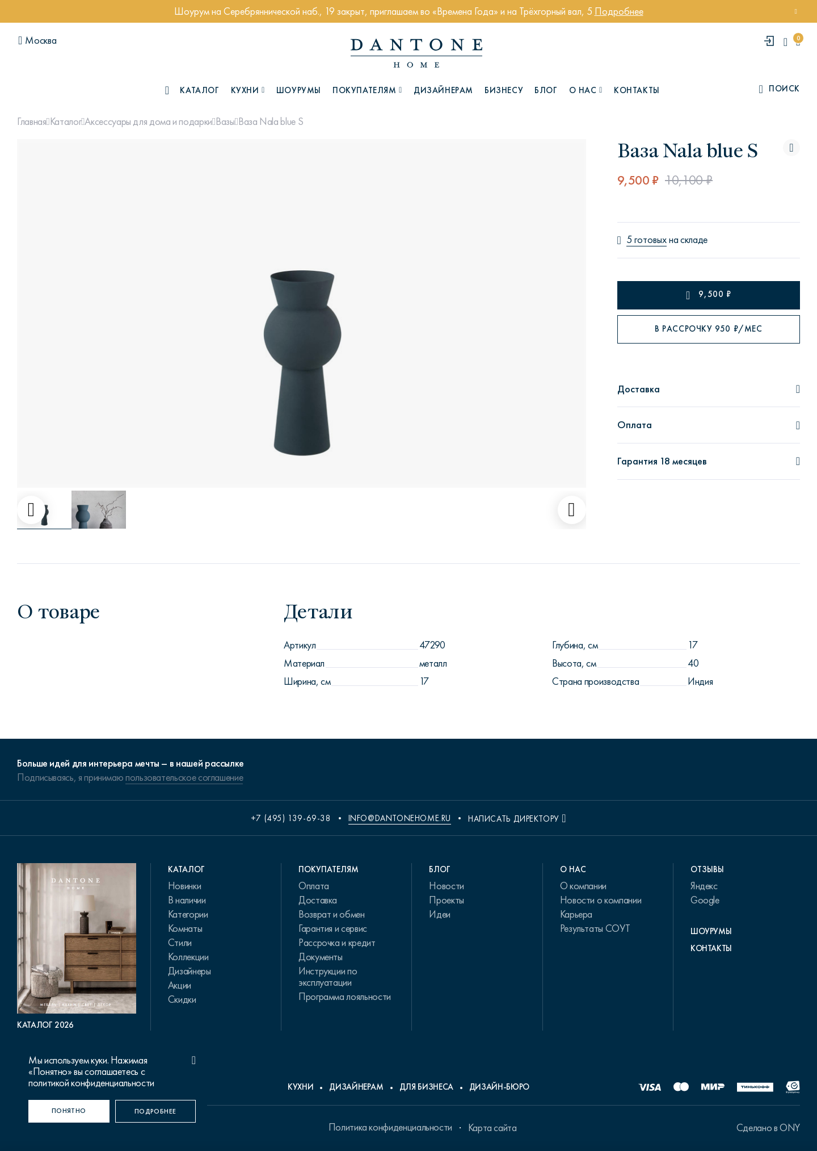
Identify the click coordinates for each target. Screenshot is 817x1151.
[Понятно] (69, 1111)
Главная (31, 121)
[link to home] (416, 53)
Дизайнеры (189, 971)
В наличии (187, 900)
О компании (583, 885)
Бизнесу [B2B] (504, 90)
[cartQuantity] (798, 42)
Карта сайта (492, 1127)
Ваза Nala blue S (270, 121)
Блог (545, 90)
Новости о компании (601, 900)
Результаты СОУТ (595, 928)
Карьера (576, 914)
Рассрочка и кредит (337, 942)
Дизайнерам (443, 90)
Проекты (446, 900)
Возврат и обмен (331, 914)
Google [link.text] (704, 900)
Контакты (637, 90)
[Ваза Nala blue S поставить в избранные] (791, 147)
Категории (188, 914)
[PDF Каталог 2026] (76, 947)
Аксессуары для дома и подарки (148, 121)
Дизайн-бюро (499, 1087)
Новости (446, 885)
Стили (180, 942)
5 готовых (646, 240)
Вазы (225, 121)
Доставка (317, 900)
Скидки (182, 999)
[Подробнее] (155, 1111)
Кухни (300, 1087)
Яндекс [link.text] (704, 885)
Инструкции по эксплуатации (327, 976)
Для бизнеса (426, 1087)
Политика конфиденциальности (390, 1127)
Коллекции (188, 956)
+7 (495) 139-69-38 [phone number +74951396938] (291, 818)
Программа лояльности (344, 996)
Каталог (65, 121)
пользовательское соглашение (184, 777)
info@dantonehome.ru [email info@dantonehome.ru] (399, 818)
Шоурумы (298, 90)
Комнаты (185, 928)
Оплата (313, 885)
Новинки (184, 885)
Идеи (439, 914)
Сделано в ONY (768, 1127)
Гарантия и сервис (332, 928)
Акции (179, 985)
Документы (320, 956)
